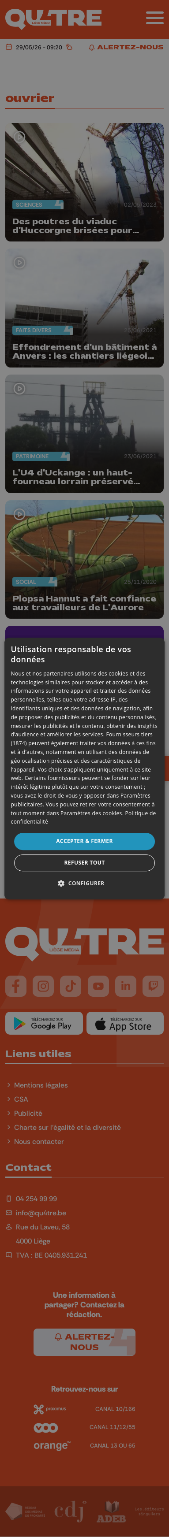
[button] (84, 883)
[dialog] (84, 768)
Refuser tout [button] (84, 862)
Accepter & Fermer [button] (84, 841)
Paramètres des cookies (91, 813)
